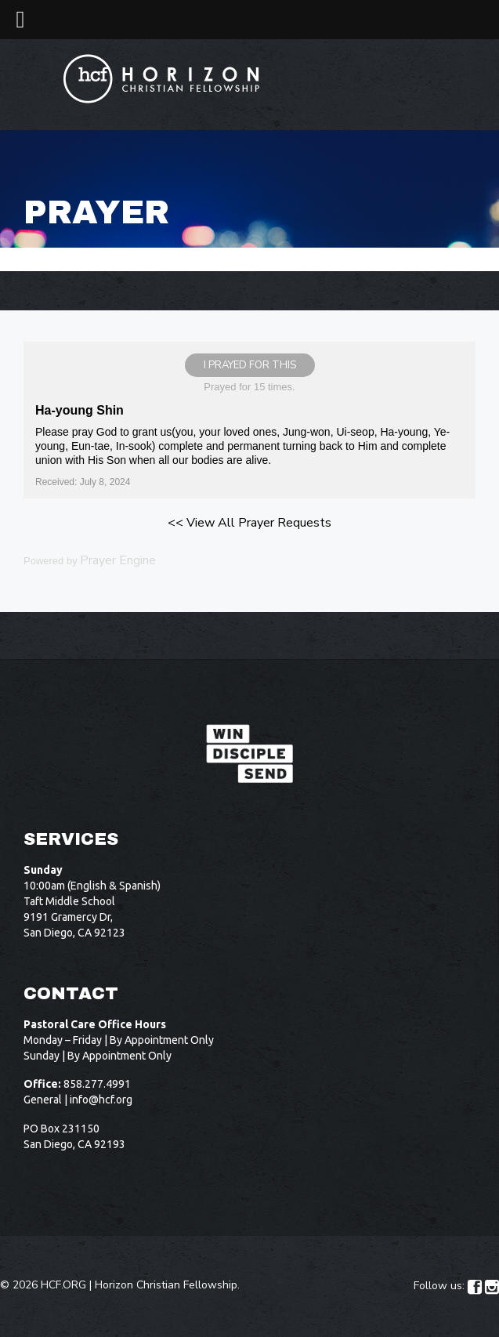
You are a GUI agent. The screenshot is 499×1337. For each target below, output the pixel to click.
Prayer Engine (118, 560)
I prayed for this (250, 365)
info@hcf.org (101, 1099)
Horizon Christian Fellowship (166, 1284)
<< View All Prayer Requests (249, 522)
